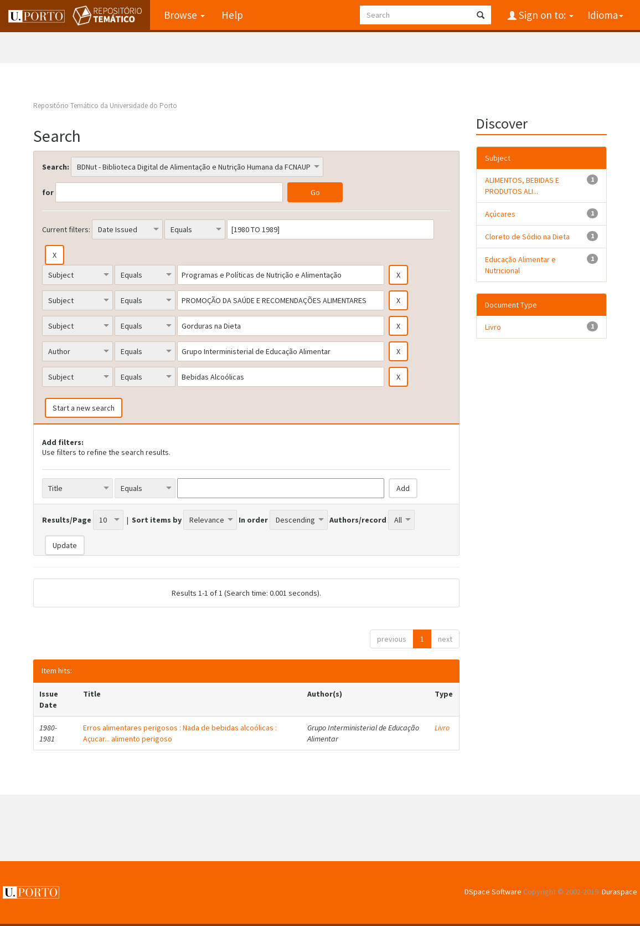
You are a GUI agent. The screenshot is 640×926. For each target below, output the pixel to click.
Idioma (605, 15)
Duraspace (619, 892)
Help (232, 15)
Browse (184, 15)
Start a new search (84, 408)
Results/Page (66, 520)
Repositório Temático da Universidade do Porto (105, 105)
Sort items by (157, 520)
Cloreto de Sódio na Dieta (527, 237)
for (48, 192)
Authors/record (357, 520)
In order (253, 520)
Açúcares (500, 214)
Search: (55, 167)
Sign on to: (545, 15)
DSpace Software (493, 892)
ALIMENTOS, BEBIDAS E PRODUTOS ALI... (522, 185)
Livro (442, 728)
